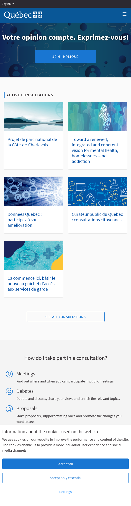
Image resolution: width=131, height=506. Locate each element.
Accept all (65, 463)
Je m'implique (65, 56)
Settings (65, 491)
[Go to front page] (23, 15)
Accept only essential (66, 477)
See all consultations (65, 316)
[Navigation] (125, 14)
